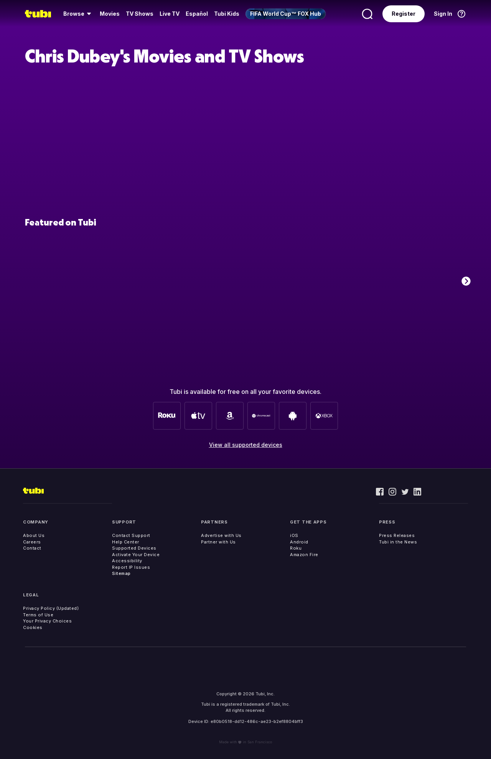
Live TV (170, 13)
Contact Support (131, 535)
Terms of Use (38, 614)
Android (299, 542)
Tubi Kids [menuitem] (226, 13)
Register (403, 13)
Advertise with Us (221, 535)
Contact (32, 548)
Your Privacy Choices (47, 621)
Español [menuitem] (197, 13)
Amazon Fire (304, 554)
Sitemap (121, 573)
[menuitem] (78, 13)
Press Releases (397, 535)
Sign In (443, 13)
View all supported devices (245, 444)
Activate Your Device (136, 554)
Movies (110, 13)
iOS (294, 535)
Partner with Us (218, 542)
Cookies (33, 627)
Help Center (125, 542)
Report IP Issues (131, 567)
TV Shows (139, 13)
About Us (33, 535)
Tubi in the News (398, 542)
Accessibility (127, 560)
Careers (32, 542)
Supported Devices (134, 548)
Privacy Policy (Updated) (51, 608)
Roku (296, 548)
